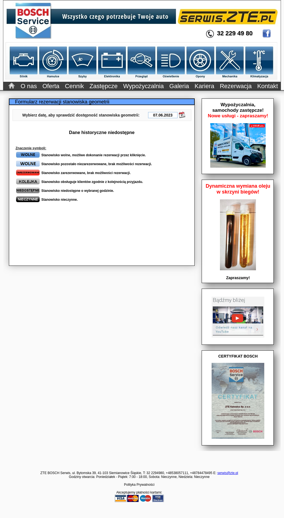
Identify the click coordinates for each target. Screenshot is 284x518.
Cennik (74, 86)
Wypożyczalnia (143, 86)
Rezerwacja (236, 86)
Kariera (204, 86)
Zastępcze (104, 86)
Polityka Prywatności (139, 485)
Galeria (179, 86)
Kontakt (267, 86)
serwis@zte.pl (227, 473)
